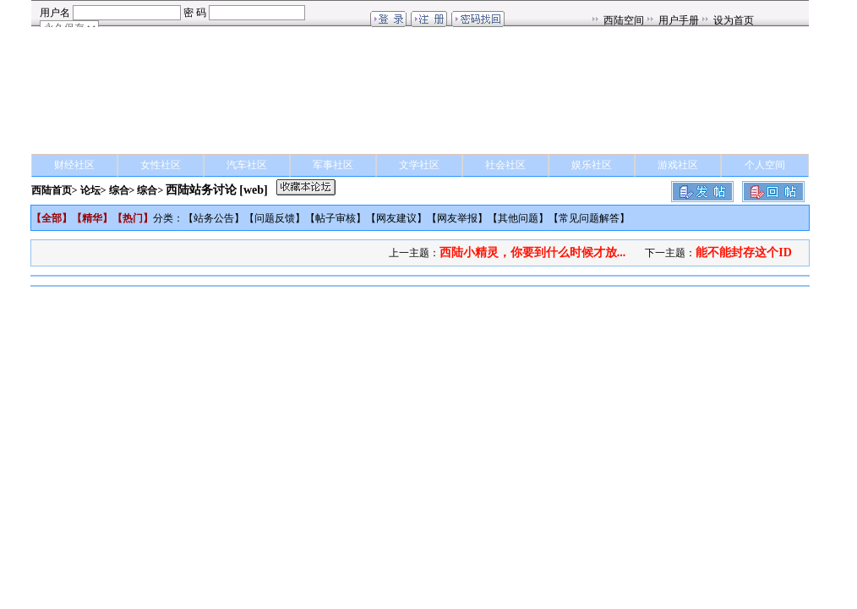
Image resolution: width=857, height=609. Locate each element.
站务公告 (214, 218)
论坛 (90, 190)
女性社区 (160, 165)
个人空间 (765, 165)
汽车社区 (247, 165)
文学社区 (419, 165)
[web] (253, 190)
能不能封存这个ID (744, 252)
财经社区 (74, 165)
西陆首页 (51, 190)
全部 (51, 218)
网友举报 (457, 218)
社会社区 (505, 165)
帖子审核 (335, 218)
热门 (133, 218)
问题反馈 (274, 218)
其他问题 (518, 218)
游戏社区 (678, 165)
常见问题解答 (589, 218)
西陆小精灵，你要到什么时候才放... (532, 252)
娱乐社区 (591, 165)
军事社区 (333, 165)
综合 (119, 190)
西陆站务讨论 (201, 190)
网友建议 (396, 218)
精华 (92, 218)
